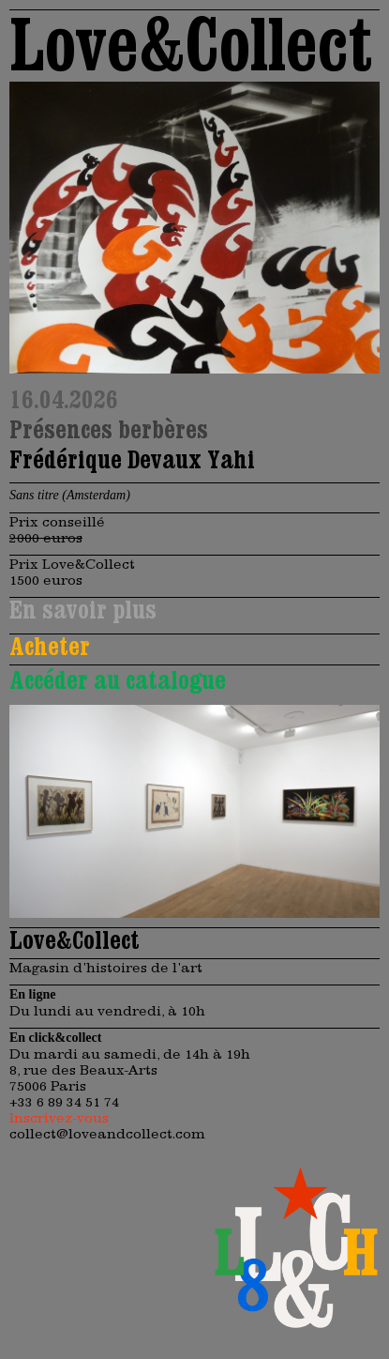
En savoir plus (83, 608)
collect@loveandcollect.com (107, 1133)
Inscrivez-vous (59, 1117)
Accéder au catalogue (117, 679)
